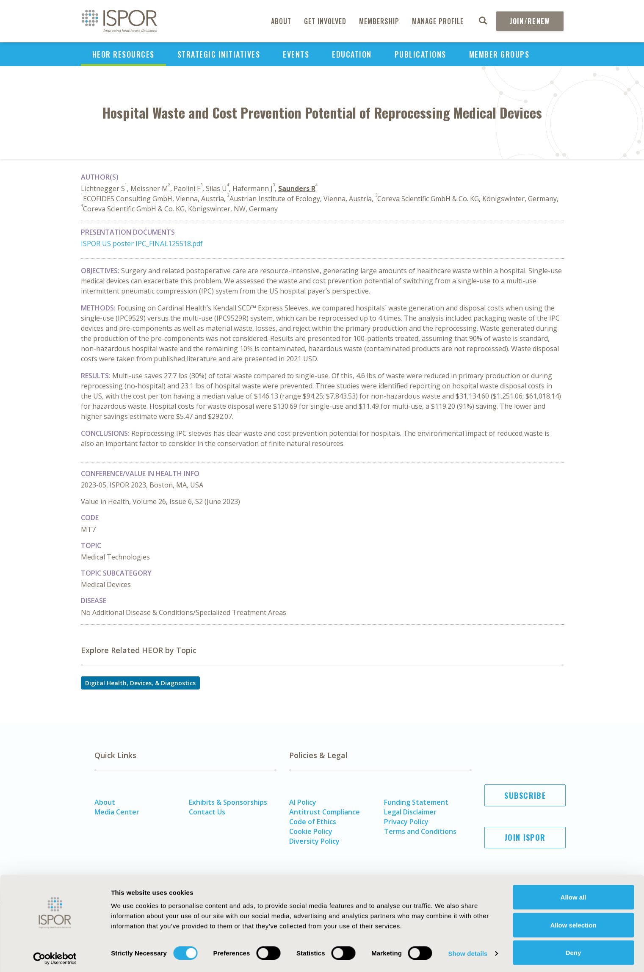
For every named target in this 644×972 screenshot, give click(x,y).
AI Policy (302, 802)
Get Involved (325, 21)
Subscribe (525, 795)
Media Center (116, 812)
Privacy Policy (406, 821)
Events (296, 54)
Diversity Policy (314, 841)
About (281, 21)
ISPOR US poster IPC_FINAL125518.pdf (142, 243)
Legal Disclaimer (410, 812)
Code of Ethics (312, 821)
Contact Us (207, 812)
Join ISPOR (525, 837)
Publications (420, 54)
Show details (467, 950)
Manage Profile (438, 21)
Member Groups (499, 54)
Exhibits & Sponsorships (228, 802)
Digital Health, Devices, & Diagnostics (140, 683)
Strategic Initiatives (218, 54)
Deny (573, 949)
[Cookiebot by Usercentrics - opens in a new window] (55, 955)
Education (352, 54)
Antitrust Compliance (324, 812)
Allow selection (573, 921)
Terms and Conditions (420, 831)
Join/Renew (530, 21)
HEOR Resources (123, 54)
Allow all (573, 893)
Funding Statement (416, 802)
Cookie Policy (310, 831)
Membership (379, 21)
